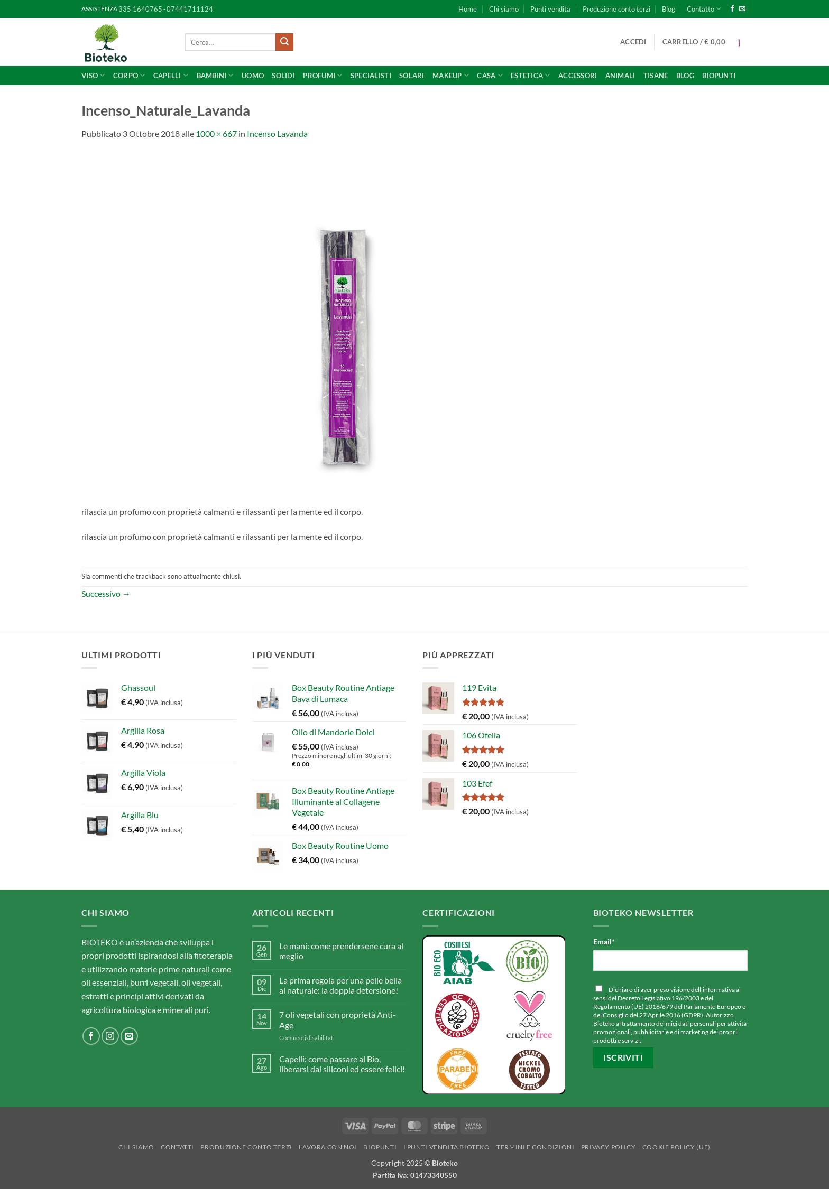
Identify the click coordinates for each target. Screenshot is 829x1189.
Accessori (577, 75)
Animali (620, 75)
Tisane (655, 75)
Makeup (450, 75)
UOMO (253, 75)
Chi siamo (504, 9)
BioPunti (718, 75)
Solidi (283, 75)
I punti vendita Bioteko (446, 1147)
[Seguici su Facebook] (732, 9)
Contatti (177, 1147)
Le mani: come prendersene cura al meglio (341, 951)
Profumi (322, 75)
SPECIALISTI (371, 75)
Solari (412, 75)
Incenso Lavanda (277, 133)
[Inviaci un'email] (742, 9)
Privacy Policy (608, 1147)
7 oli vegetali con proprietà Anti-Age (337, 1019)
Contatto (704, 9)
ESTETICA (530, 75)
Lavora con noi (328, 1147)
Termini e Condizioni (535, 1147)
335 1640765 (140, 9)
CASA (489, 75)
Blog (668, 9)
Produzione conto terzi (616, 9)
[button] (633, 41)
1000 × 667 (216, 133)
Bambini (215, 75)
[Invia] (284, 42)
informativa (719, 990)
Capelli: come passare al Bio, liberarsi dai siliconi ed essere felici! (342, 1064)
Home (467, 9)
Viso (93, 75)
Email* (604, 941)
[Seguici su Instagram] (110, 1036)
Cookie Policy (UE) (676, 1147)
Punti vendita (550, 9)
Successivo (106, 593)
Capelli (170, 75)
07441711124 (190, 9)
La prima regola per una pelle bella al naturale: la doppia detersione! (340, 985)
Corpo (129, 75)
